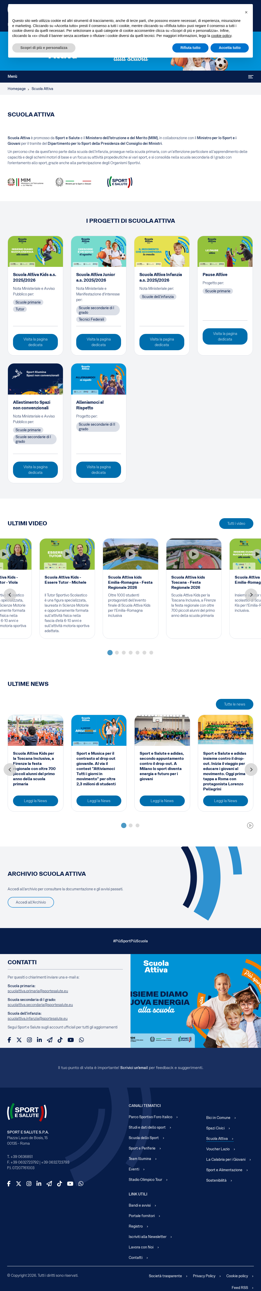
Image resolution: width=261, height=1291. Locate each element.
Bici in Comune (218, 1117)
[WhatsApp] (81, 1040)
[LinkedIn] (39, 1040)
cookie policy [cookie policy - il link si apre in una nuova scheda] (221, 36)
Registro (136, 1226)
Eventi (134, 1169)
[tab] (110, 652)
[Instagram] (29, 1040)
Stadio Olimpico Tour (145, 1179)
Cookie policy (237, 1276)
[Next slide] (251, 595)
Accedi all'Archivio (31, 902)
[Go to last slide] (10, 595)
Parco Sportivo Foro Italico (150, 1117)
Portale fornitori (142, 1216)
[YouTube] (71, 1040)
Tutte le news (234, 704)
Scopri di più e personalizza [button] (43, 48)
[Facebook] (9, 1040)
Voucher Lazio (218, 1149)
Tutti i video (236, 523)
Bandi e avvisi (140, 1205)
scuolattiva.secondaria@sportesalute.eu (40, 1004)
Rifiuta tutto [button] (190, 48)
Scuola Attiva (217, 1138)
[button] (246, 12)
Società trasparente (165, 1276)
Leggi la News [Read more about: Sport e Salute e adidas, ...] (162, 801)
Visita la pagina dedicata (35, 342)
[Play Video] (67, 554)
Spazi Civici (215, 1128)
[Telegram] (50, 1040)
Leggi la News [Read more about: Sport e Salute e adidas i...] (225, 801)
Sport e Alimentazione (224, 1170)
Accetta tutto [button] (230, 48)
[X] (19, 1040)
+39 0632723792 (24, 1162)
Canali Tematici (145, 1105)
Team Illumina (140, 1158)
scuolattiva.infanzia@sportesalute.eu (38, 1018)
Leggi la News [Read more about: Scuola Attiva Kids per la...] (35, 801)
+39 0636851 (21, 1156)
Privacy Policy (204, 1276)
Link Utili (138, 1194)
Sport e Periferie (142, 1148)
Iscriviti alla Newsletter (147, 1236)
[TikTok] (60, 1040)
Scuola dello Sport (144, 1138)
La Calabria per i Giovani (225, 1159)
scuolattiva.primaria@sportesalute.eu (38, 991)
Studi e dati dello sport (147, 1127)
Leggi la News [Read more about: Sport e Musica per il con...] (98, 801)
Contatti (135, 1257)
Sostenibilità (216, 1180)
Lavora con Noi (141, 1247)
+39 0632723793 (55, 1162)
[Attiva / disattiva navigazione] (250, 76)
